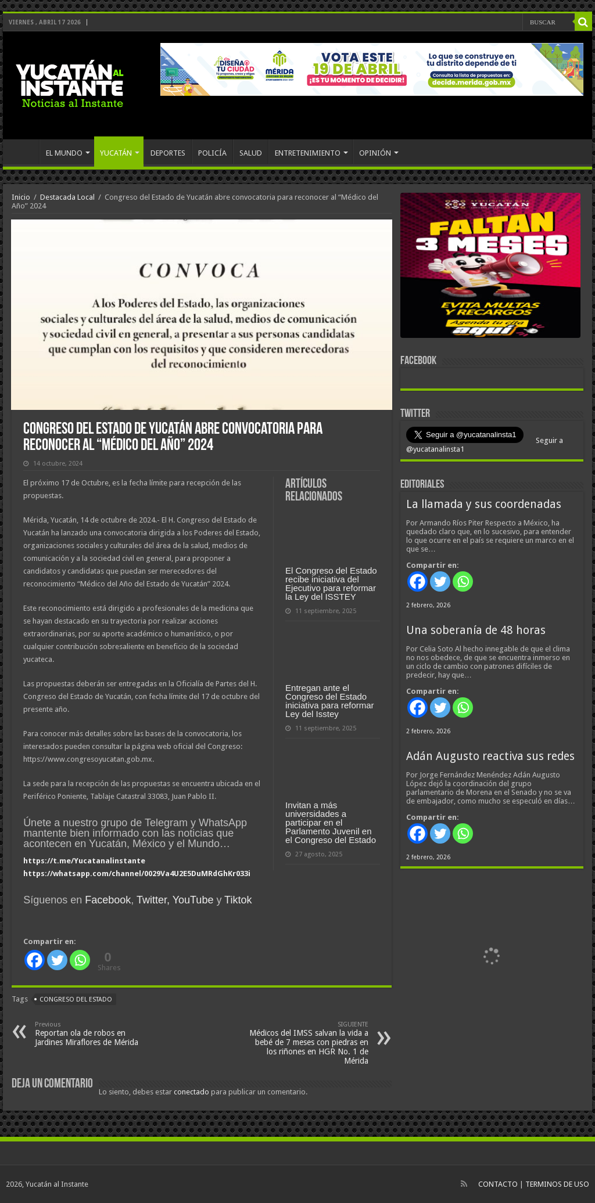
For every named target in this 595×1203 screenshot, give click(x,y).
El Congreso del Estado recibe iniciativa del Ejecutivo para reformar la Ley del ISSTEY (331, 584)
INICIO (24, 151)
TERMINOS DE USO (557, 1184)
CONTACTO (498, 1184)
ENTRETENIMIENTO (307, 153)
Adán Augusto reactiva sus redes (490, 756)
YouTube (193, 900)
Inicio (21, 197)
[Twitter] (57, 960)
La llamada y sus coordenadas (483, 504)
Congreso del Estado (76, 999)
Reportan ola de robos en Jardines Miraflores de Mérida (94, 1034)
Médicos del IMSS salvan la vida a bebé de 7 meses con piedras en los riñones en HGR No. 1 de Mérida (308, 1043)
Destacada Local (67, 197)
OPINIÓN (375, 153)
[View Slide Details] (490, 268)
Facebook (108, 900)
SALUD (250, 153)
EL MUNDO (64, 153)
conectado (191, 1091)
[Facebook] (34, 960)
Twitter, (153, 900)
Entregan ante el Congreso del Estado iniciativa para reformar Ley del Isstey (329, 701)
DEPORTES (167, 153)
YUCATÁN (116, 153)
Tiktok (238, 900)
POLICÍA (212, 153)
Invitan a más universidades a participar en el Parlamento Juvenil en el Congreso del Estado (330, 822)
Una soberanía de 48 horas (476, 630)
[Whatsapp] (80, 960)
